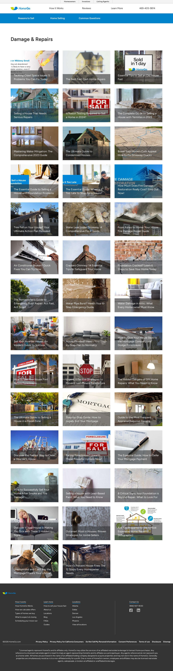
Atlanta (75, 606)
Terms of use (144, 642)
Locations (48, 613)
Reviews (86, 8)
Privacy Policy (42, 642)
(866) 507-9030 (136, 606)
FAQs (46, 621)
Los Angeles (77, 617)
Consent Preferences (128, 642)
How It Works (56, 8)
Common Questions (89, 18)
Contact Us (134, 602)
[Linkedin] (138, 610)
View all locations (79, 624)
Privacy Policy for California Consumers (67, 642)
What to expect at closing (25, 617)
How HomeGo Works (24, 606)
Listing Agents (103, 1)
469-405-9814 (147, 8)
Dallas (74, 610)
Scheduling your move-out (26, 621)
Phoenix (75, 621)
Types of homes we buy (25, 613)
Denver (75, 613)
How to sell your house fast (55, 606)
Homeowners (69, 1)
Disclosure (156, 642)
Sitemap (166, 642)
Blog (45, 617)
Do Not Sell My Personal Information (101, 642)
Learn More (117, 8)
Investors (86, 1)
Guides (47, 624)
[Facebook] (131, 610)
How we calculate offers (25, 610)
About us (47, 610)
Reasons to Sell (26, 18)
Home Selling (57, 18)
